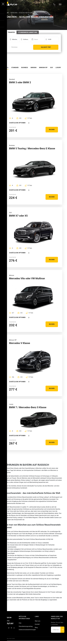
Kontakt (37, 624)
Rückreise (14, 47)
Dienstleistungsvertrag (25, 626)
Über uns (37, 621)
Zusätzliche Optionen (19, 123)
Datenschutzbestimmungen (25, 630)
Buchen (51, 130)
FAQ (20, 623)
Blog (36, 628)
